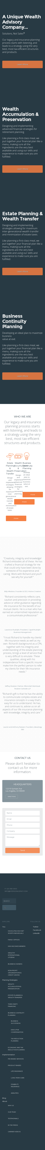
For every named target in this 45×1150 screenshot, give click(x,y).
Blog (4, 1098)
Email (9, 819)
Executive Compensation (17, 1031)
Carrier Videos (14, 1131)
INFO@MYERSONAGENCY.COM (16, 891)
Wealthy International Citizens (14, 955)
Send (22, 850)
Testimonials (13, 1118)
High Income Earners (16, 946)
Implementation (8, 1055)
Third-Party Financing (13, 1005)
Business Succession (15, 1022)
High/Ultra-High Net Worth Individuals (16, 932)
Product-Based (14, 1065)
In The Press (13, 1125)
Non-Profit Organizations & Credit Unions (14, 973)
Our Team (12, 1112)
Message (10, 837)
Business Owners (15, 964)
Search (6, 901)
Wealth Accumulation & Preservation (14, 986)
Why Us (11, 1105)
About (4, 1101)
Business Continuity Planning (16, 1014)
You (3, 927)
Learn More (22, 64)
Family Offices (14, 940)
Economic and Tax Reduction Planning (16, 1049)
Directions (12, 796)
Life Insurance (17, 1071)
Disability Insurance (15, 1085)
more (16, 518)
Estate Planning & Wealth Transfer (15, 996)
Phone (9, 825)
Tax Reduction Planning (17, 1040)
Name (9, 813)
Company (11, 831)
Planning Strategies (9, 980)
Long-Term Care (17, 1078)
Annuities (14, 1093)
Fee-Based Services (16, 1059)
